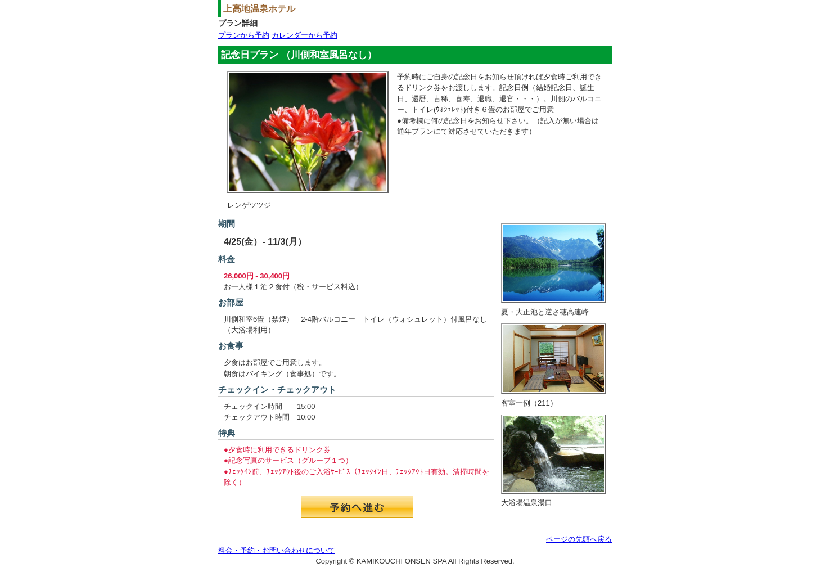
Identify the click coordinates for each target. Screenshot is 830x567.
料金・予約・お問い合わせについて (276, 550)
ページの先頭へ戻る (579, 539)
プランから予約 (243, 35)
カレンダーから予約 (304, 35)
